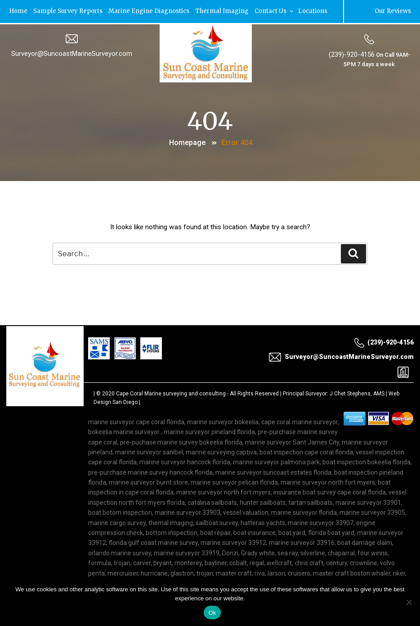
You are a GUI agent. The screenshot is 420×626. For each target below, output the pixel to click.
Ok (212, 612)
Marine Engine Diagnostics (149, 11)
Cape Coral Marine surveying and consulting (171, 394)
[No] (408, 602)
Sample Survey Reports (68, 11)
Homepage (187, 141)
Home (18, 11)
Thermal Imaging (222, 11)
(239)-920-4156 (351, 54)
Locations (313, 11)
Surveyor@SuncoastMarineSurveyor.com (72, 53)
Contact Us (275, 11)
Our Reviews (392, 11)
